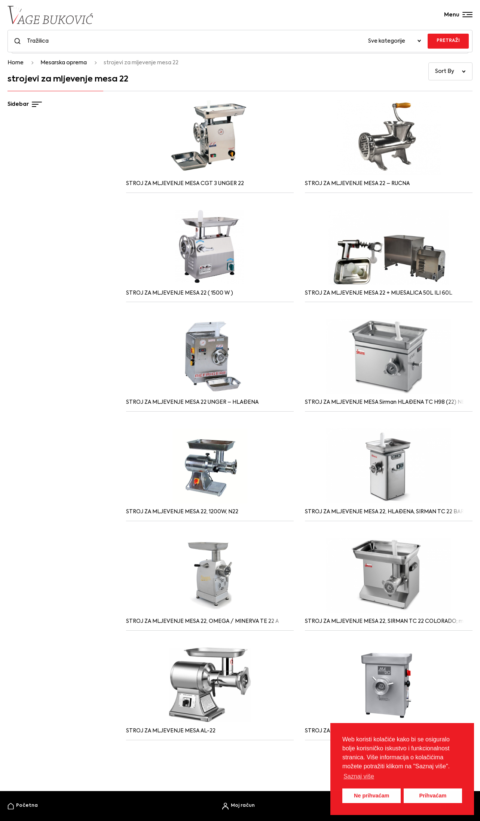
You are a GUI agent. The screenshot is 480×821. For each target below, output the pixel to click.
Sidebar (24, 104)
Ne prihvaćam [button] (371, 796)
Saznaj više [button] (358, 776)
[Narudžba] (450, 71)
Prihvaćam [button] (432, 796)
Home (15, 62)
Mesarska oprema (63, 62)
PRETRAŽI (448, 41)
